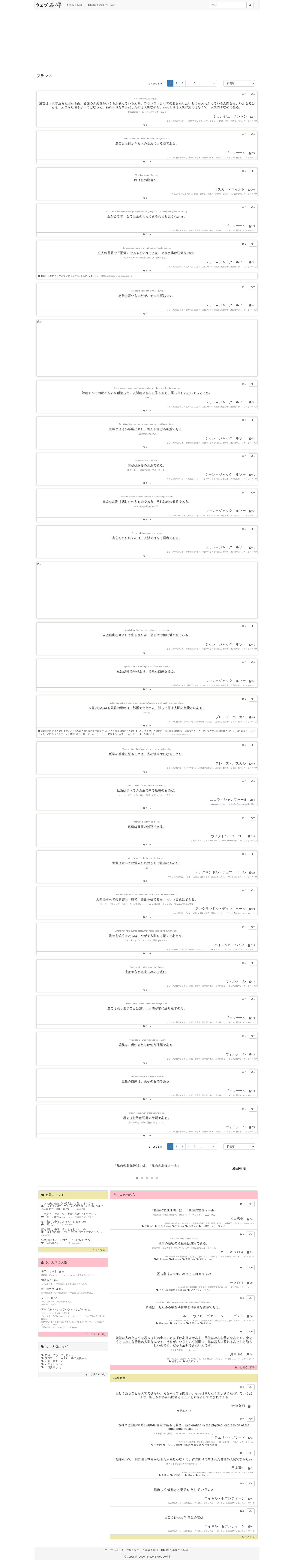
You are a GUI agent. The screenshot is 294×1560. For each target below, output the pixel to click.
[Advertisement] (147, 40)
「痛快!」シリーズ (212, 1226)
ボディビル (51, 1364)
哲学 (162, 1323)
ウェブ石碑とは (114, 1550)
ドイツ (177, 1323)
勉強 (191, 1226)
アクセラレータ (199, 1290)
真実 (188, 1259)
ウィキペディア (250, 121)
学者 (157, 1444)
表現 (185, 1444)
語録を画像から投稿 (101, 4)
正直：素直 (51, 1361)
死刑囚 (202, 1475)
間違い (184, 1410)
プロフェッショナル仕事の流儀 (64, 1358)
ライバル (163, 1226)
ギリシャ (204, 1259)
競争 (178, 1226)
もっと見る (98, 1249)
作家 (175, 1361)
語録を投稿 (74, 4)
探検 (196, 1444)
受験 (147, 1226)
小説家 (190, 1361)
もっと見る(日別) (95, 1334)
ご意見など (132, 1550)
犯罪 (164, 1475)
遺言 (190, 1475)
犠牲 (175, 1259)
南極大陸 (209, 1444)
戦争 (161, 1259)
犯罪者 (177, 1475)
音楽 (192, 1323)
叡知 (205, 1323)
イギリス (171, 1444)
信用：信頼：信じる (57, 1355)
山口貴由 (51, 1367)
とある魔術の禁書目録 (171, 1290)
